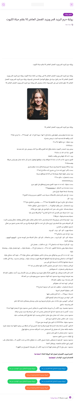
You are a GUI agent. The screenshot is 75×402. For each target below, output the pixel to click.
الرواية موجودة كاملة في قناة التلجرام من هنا (54, 368)
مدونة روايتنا (54, 398)
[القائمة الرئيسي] (71, 4)
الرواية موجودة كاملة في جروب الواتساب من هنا (22, 368)
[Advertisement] (37, 40)
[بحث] (3, 4)
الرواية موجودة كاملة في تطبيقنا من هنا (37, 375)
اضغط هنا (37, 354)
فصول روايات (68, 14)
